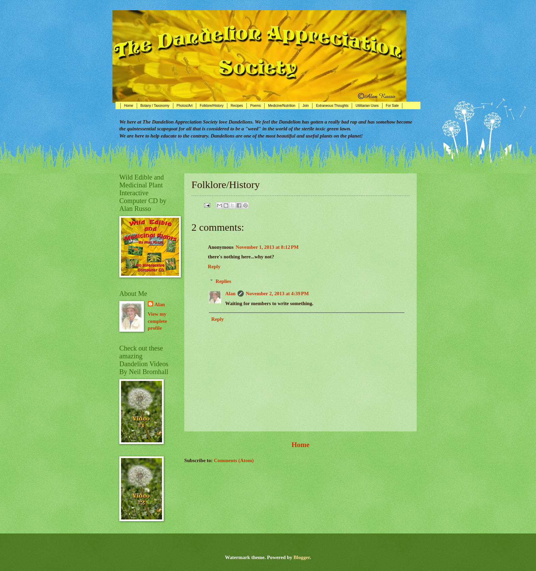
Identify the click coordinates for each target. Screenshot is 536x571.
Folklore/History (211, 106)
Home (128, 106)
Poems (255, 106)
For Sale (392, 106)
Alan (230, 293)
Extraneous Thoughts (332, 106)
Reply (214, 266)
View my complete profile (157, 321)
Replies (223, 281)
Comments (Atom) (234, 460)
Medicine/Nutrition (281, 106)
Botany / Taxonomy (155, 106)
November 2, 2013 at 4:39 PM (277, 293)
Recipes (237, 106)
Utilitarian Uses (367, 106)
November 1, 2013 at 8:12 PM (267, 247)
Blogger (302, 557)
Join (306, 106)
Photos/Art (185, 106)
